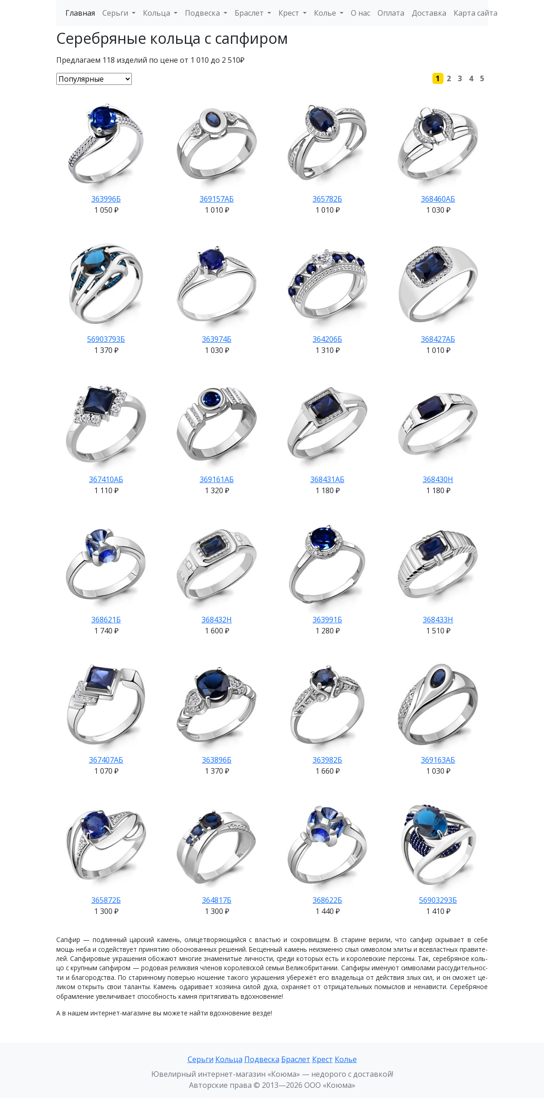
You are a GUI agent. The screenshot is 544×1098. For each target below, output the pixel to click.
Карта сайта (475, 13)
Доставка (429, 13)
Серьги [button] (116, 13)
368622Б (327, 900)
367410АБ (106, 479)
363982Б (327, 760)
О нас (360, 13)
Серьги (200, 1059)
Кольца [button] (157, 13)
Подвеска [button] (203, 13)
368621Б (106, 620)
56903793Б (106, 339)
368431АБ (327, 479)
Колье (346, 1059)
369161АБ (217, 479)
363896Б (216, 760)
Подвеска (261, 1059)
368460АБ (438, 199)
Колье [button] (326, 13)
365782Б (327, 199)
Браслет (295, 1059)
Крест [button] (289, 13)
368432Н (216, 620)
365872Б (106, 900)
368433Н (438, 620)
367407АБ (106, 760)
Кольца (228, 1059)
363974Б (216, 339)
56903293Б (438, 900)
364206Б (327, 339)
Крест (322, 1059)
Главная (80, 13)
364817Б (216, 900)
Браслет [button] (250, 13)
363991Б (327, 620)
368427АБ (438, 339)
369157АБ (217, 199)
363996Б (106, 199)
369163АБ (438, 760)
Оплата (391, 13)
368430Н (438, 479)
